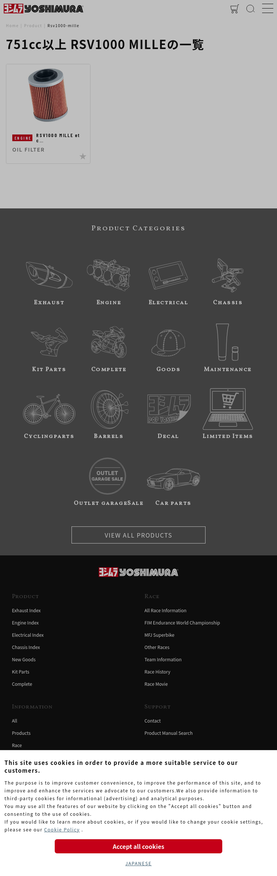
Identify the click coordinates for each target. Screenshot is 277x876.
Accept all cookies (138, 846)
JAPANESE (138, 863)
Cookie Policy (62, 829)
